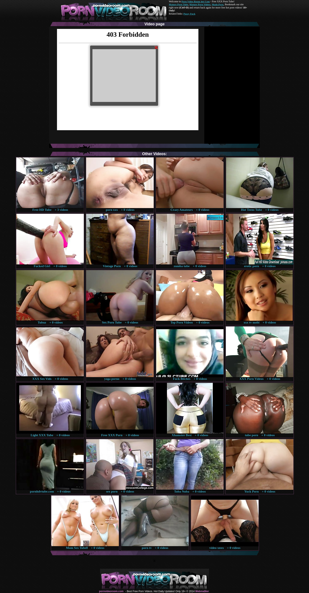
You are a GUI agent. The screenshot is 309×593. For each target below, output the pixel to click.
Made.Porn (218, 4)
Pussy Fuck (189, 13)
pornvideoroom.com (111, 591)
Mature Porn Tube (178, 4)
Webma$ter (202, 591)
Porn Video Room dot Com (196, 1)
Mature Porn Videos (200, 4)
